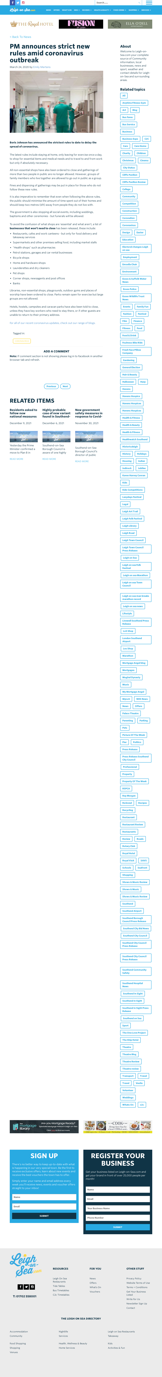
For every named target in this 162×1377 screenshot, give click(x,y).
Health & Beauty (131, 425)
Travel (143, 1076)
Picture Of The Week (133, 735)
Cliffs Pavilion (129, 175)
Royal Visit (128, 860)
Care (125, 146)
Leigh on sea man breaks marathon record (135, 597)
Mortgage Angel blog (133, 663)
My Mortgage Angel (133, 692)
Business (127, 131)
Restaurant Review (132, 824)
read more (16, 459)
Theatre (126, 1047)
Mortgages (128, 670)
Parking (144, 720)
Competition (129, 203)
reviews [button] (87, 10)
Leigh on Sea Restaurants (121, 1331)
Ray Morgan (129, 795)
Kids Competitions (132, 490)
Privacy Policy (133, 1278)
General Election (131, 367)
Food (139, 328)
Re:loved (127, 803)
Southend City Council (135, 935)
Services (63, 1336)
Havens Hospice (131, 396)
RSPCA (126, 788)
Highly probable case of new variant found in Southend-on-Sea (56, 414)
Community (128, 196)
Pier (124, 742)
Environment (129, 271)
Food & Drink (129, 335)
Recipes (142, 803)
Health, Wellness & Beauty (73, 1343)
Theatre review (130, 1069)
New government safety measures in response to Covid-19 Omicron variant (89, 414)
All (123, 95)
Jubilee (142, 468)
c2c (142, 1105)
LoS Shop (128, 631)
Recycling (127, 810)
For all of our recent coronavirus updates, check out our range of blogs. (52, 323)
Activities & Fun (116, 1348)
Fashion (127, 314)
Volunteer (127, 1090)
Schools (126, 867)
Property (127, 774)
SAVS (144, 860)
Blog (134, 110)
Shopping (127, 875)
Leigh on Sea (130, 558)
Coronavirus (22, 341)
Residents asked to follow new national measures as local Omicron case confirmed (23, 416)
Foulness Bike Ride (132, 342)
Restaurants (129, 831)
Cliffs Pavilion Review (134, 182)
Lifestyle (127, 613)
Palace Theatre (130, 713)
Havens (126, 389)
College (126, 189)
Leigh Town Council (132, 540)
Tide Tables (59, 1286)
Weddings (128, 1097)
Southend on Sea (132, 1018)
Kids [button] (77, 10)
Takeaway (113, 1336)
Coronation (128, 218)
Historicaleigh (130, 446)
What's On (67, 10)
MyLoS (126, 699)
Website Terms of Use (138, 1283)
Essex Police (129, 289)
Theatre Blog (129, 1054)
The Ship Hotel (130, 1040)
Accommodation (19, 1331)
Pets (124, 728)
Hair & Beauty (129, 374)
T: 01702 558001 (24, 1296)
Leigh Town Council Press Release (132, 549)
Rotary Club (128, 846)
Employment (130, 257)
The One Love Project (134, 1032)
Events (126, 306)
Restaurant (128, 817)
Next (65, 386)
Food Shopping (18, 1343)
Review (126, 839)
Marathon (127, 656)
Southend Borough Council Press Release (134, 920)
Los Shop (128, 648)
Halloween (128, 382)
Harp (143, 382)
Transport (128, 1076)
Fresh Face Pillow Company (131, 351)
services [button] (146, 10)
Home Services (67, 1348)
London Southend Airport (132, 640)
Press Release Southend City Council (135, 758)
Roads (140, 839)
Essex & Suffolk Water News (134, 280)
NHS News (142, 699)
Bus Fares (127, 117)
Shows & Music (130, 889)
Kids (124, 482)
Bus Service (128, 124)
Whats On (128, 1105)
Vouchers (95, 1291)
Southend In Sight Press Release (135, 1009)
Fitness (126, 328)
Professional (130, 767)
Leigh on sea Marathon (135, 575)
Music (125, 684)
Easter (140, 232)
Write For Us (133, 1299)
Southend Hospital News (132, 985)
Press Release (129, 749)
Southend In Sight (133, 993)
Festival (142, 314)
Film (124, 321)
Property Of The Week (134, 781)
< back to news (20, 37)
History (126, 454)
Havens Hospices (131, 403)
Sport (125, 1025)
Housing (127, 461)
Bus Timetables (61, 1290)
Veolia (139, 1083)
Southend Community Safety (134, 971)
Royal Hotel (128, 853)
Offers (56, 10)
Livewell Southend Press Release (135, 622)
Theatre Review (130, 1061)
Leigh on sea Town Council (132, 584)
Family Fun (142, 306)
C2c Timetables (61, 1295)
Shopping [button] (134, 10)
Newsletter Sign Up (136, 1303)
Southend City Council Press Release (134, 944)
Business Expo (130, 139)
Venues (14, 1352)
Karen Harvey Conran (133, 475)
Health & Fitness (131, 418)
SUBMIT (44, 1216)
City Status (129, 167)
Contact (130, 1308)
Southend (127, 904)
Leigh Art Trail (130, 511)
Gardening (128, 360)
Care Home (140, 146)
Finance (138, 321)
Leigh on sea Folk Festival (131, 566)
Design (126, 232)
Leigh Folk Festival (132, 518)
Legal (125, 504)
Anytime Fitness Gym (134, 103)
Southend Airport (132, 911)
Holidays (142, 454)
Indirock (126, 468)
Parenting (127, 720)
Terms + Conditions (136, 1287)
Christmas (128, 160)
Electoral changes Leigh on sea (135, 248)
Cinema (144, 160)
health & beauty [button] (102, 10)
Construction (129, 211)
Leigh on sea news (133, 606)
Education (127, 239)
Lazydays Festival (131, 497)
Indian (141, 461)
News (48, 10)
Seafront (142, 867)
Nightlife (63, 1331)
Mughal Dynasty (131, 677)
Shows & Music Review (134, 882)
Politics (137, 742)
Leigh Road (128, 533)
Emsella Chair (129, 264)
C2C (147, 139)
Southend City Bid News (136, 928)
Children (141, 153)
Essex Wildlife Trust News (133, 298)
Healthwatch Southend (135, 439)
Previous (51, 386)
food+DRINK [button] (119, 10)
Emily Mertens (41, 67)
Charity (126, 153)
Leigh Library (129, 526)
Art (124, 110)
